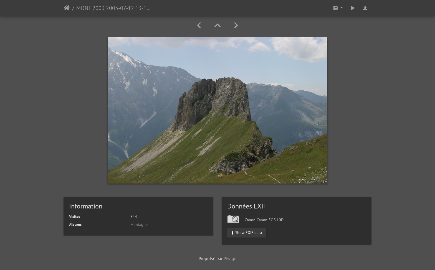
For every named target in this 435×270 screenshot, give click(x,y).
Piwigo (230, 258)
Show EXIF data (247, 232)
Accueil (67, 8)
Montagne (139, 224)
